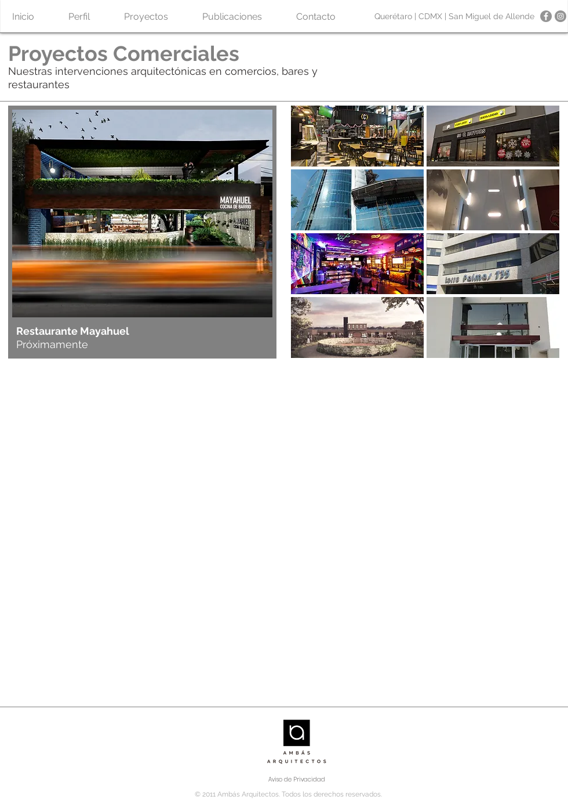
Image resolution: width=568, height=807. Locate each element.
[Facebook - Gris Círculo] (546, 16)
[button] (146, 16)
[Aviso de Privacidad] (297, 779)
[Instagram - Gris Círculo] (560, 16)
